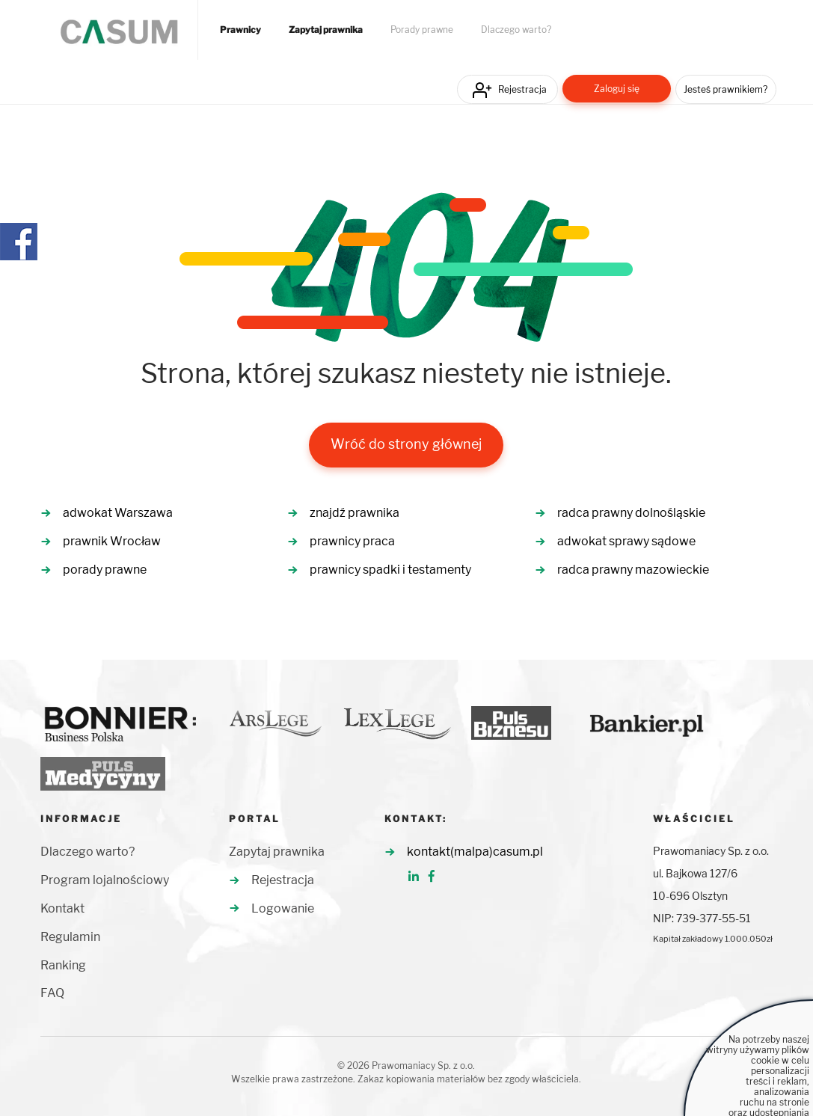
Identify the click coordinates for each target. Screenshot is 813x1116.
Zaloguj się (616, 88)
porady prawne (105, 569)
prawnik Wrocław (112, 541)
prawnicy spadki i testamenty (390, 569)
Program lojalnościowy (104, 880)
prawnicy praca (352, 541)
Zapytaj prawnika (326, 30)
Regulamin (70, 937)
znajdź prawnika (354, 513)
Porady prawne (421, 30)
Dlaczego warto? (516, 30)
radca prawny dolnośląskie (631, 513)
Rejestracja (522, 89)
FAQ (52, 993)
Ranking (63, 965)
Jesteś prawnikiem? (725, 89)
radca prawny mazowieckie (633, 569)
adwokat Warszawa (118, 513)
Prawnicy (240, 30)
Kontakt (62, 908)
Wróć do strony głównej (406, 444)
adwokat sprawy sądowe (626, 541)
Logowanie (282, 908)
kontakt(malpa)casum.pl (475, 851)
